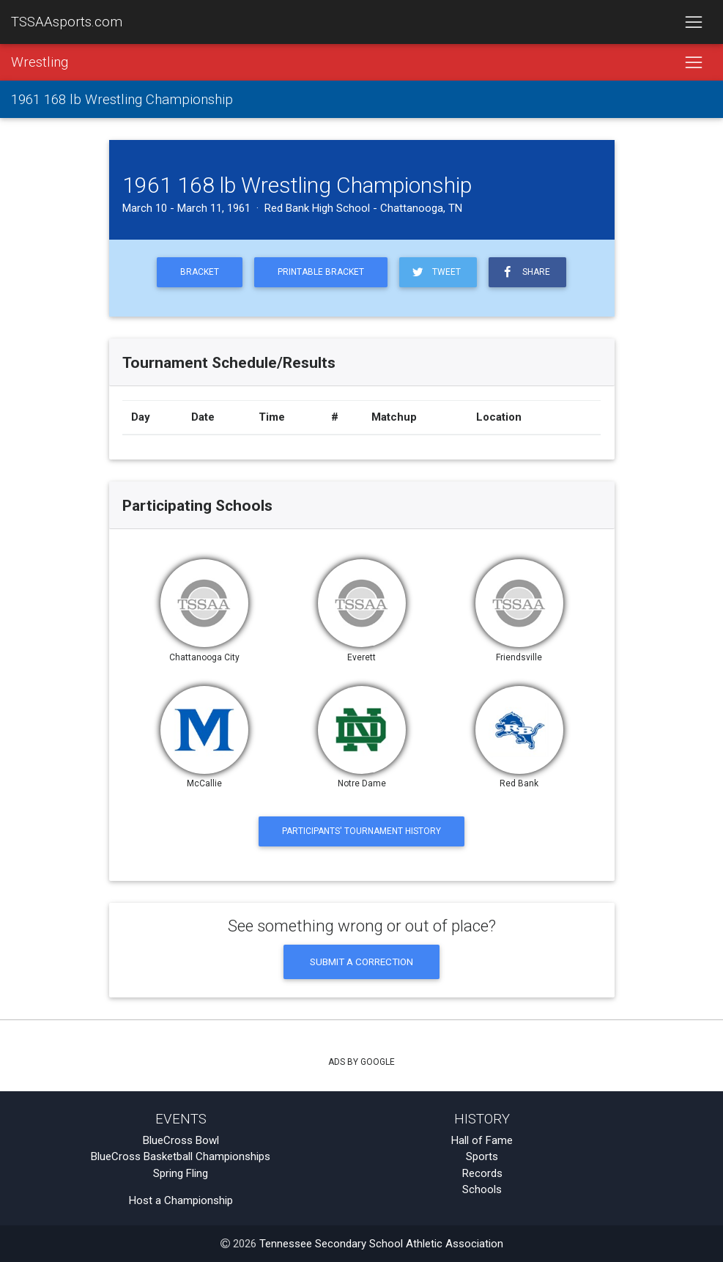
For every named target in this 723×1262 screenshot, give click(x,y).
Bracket (199, 272)
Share (524, 272)
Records (482, 1173)
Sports (482, 1156)
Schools (482, 1189)
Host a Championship (181, 1200)
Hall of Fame (482, 1140)
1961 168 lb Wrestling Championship (122, 100)
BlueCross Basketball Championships (180, 1156)
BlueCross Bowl (181, 1140)
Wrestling (39, 62)
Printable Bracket (321, 272)
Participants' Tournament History (361, 831)
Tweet (435, 272)
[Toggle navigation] (693, 22)
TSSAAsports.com (66, 22)
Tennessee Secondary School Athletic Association (381, 1243)
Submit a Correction (361, 961)
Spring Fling (180, 1173)
